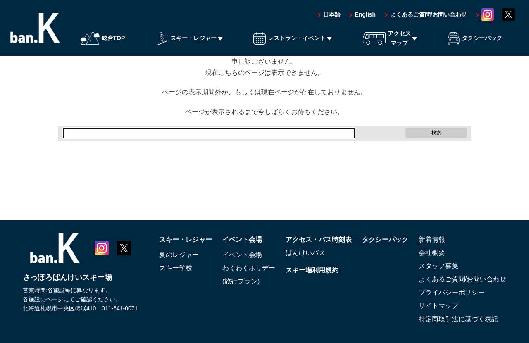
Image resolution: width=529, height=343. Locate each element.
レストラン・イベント (289, 38)
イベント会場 (242, 239)
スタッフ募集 (438, 265)
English (365, 14)
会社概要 (432, 252)
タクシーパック (475, 38)
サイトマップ (438, 305)
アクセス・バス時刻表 (319, 239)
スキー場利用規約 (312, 270)
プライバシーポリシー (452, 292)
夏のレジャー (179, 254)
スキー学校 (175, 268)
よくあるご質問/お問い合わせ (428, 14)
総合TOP (103, 38)
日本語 (332, 14)
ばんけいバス (305, 252)
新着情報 (432, 239)
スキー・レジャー (187, 38)
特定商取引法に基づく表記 (458, 318)
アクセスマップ (387, 38)
